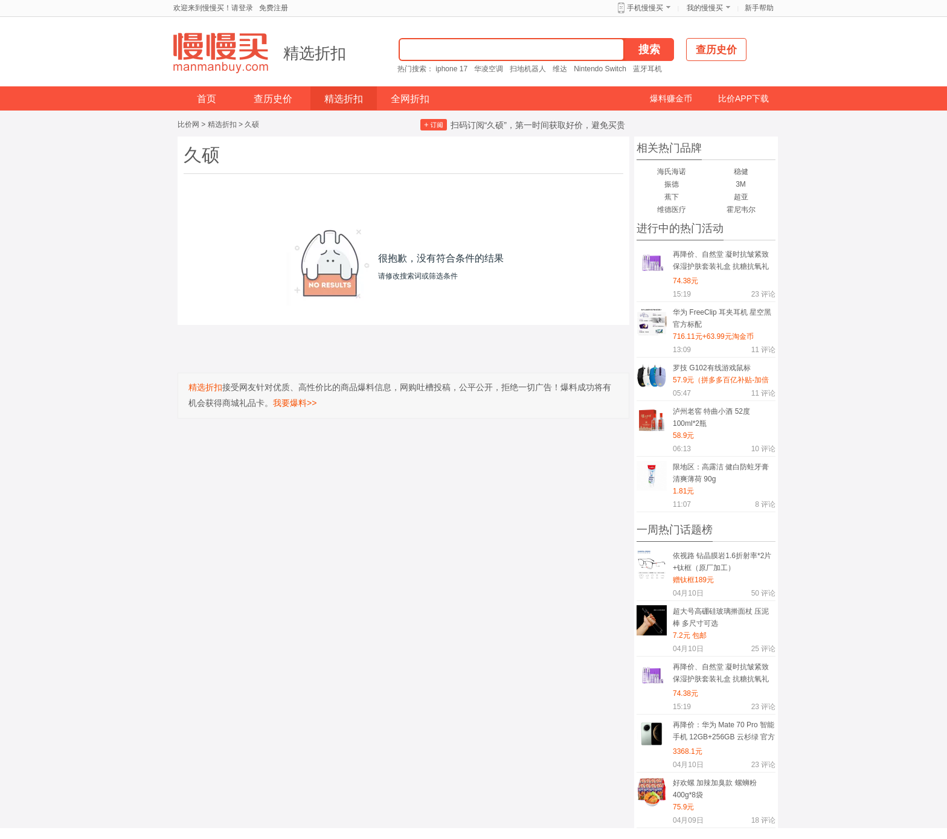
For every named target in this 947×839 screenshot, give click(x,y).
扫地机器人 (528, 69)
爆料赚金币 (671, 98)
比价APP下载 (743, 98)
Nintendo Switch (600, 69)
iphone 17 (451, 69)
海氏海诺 (671, 171)
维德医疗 (671, 209)
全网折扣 (410, 99)
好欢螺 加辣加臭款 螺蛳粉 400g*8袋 (715, 789)
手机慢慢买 (645, 8)
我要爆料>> (294, 403)
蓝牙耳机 (647, 69)
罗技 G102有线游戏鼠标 (712, 368)
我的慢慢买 (705, 8)
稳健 (741, 171)
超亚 (741, 197)
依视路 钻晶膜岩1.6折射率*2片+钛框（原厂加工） (722, 561)
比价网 (188, 124)
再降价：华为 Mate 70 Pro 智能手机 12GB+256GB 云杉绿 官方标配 (724, 733)
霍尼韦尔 (741, 209)
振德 (671, 184)
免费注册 (273, 8)
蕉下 (671, 197)
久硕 (252, 124)
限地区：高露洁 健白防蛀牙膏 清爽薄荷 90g (721, 473)
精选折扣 (314, 53)
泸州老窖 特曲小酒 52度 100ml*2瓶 (711, 417)
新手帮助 (759, 8)
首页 (206, 99)
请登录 (242, 8)
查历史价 (273, 99)
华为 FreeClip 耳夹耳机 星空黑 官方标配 (722, 318)
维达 (560, 69)
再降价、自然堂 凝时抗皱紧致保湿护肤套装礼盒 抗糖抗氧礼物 (721, 262)
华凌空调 (488, 69)
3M (741, 184)
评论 (763, 294)
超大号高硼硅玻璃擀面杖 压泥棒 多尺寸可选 (721, 617)
